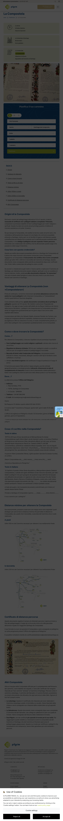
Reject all (16, 816)
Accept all (46, 816)
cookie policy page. (43, 805)
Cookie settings (31, 810)
